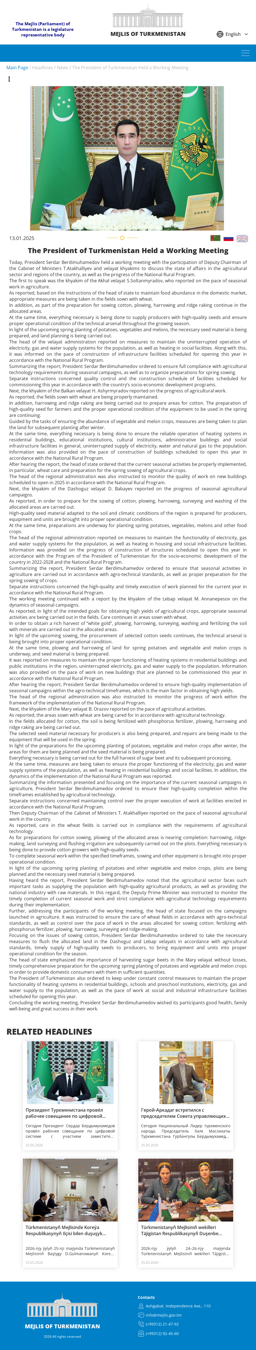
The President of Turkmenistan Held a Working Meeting (130, 68)
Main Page (17, 68)
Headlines (42, 68)
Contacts (146, 1297)
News (62, 68)
